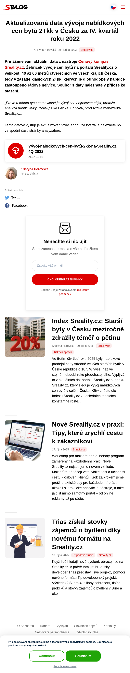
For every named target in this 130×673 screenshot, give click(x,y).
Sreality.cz (87, 49)
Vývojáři (62, 626)
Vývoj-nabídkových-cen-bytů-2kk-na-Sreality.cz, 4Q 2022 (72, 149)
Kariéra (45, 626)
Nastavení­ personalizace (52, 632)
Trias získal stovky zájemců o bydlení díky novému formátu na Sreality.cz (86, 534)
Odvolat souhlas (87, 632)
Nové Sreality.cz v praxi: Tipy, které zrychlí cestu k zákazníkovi (88, 433)
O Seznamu (25, 626)
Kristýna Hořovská (34, 169)
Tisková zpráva (63, 352)
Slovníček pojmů (85, 626)
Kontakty (110, 626)
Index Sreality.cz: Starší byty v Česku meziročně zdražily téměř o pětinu (88, 329)
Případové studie (83, 555)
